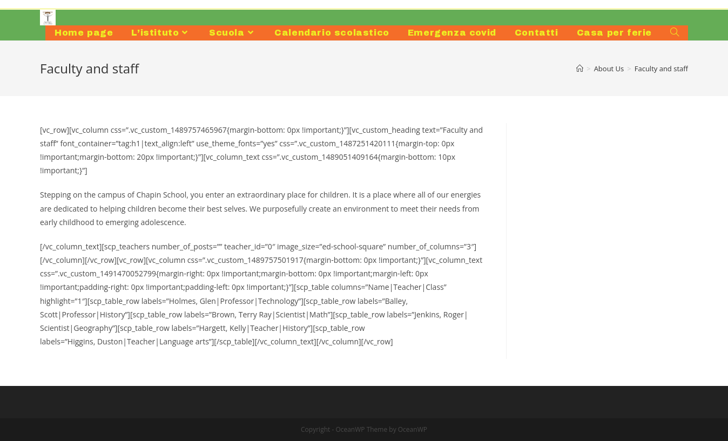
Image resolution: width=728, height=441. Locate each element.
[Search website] (674, 32)
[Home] (579, 68)
